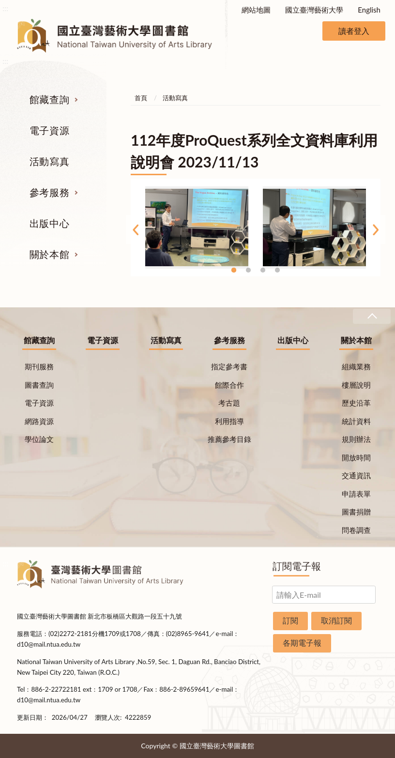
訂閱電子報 (297, 566)
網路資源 (39, 421)
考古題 (229, 402)
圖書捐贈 (356, 511)
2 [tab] (248, 270)
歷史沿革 (356, 402)
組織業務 (356, 366)
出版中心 (49, 223)
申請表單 (356, 493)
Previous (135, 229)
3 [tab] (262, 270)
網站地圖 (256, 9)
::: (5, 8)
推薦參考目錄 (229, 439)
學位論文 (39, 439)
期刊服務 (39, 366)
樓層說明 (356, 384)
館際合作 (229, 384)
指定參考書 (229, 366)
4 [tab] (277, 270)
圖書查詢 (39, 384)
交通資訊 (356, 475)
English (369, 9)
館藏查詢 (49, 99)
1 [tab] (233, 270)
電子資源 (49, 130)
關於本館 (49, 254)
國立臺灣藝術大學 (314, 9)
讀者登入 (353, 30)
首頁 (141, 98)
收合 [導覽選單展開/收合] (372, 316)
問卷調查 (356, 530)
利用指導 (229, 421)
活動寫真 (49, 161)
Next (375, 229)
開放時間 (356, 457)
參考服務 (49, 192)
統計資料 (356, 421)
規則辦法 (356, 439)
